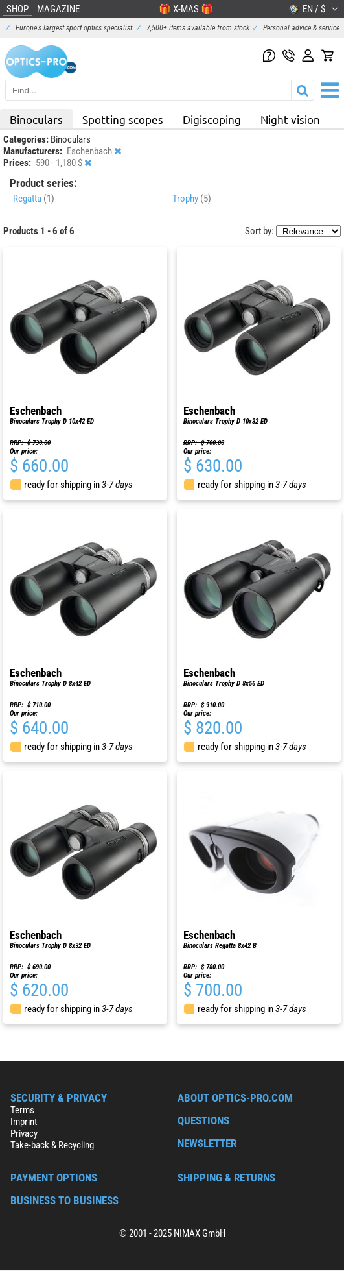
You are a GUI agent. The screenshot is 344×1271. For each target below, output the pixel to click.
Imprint (23, 1122)
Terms (22, 1110)
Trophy (191, 198)
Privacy (24, 1133)
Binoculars (36, 119)
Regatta (33, 198)
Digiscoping (212, 119)
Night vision (290, 119)
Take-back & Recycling (52, 1145)
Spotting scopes (122, 119)
